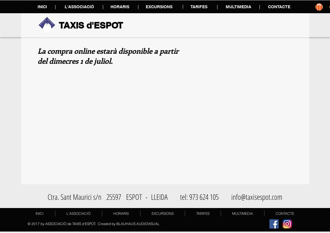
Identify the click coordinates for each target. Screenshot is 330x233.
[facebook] (274, 224)
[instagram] (287, 224)
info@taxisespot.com (256, 197)
